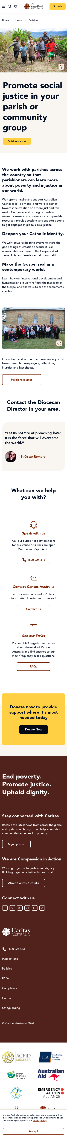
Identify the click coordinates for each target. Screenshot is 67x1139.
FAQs (5, 978)
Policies (7, 968)
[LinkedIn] (27, 908)
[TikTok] (42, 908)
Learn (18, 20)
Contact (7, 998)
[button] (61, 67)
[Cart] (15, 6)
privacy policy (39, 1121)
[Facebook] (5, 908)
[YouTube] (34, 908)
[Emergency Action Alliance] (51, 1093)
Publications (10, 959)
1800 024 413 (13, 949)
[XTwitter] (12, 908)
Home (5, 20)
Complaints (9, 988)
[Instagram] (20, 908)
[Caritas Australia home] (33, 932)
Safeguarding (11, 1008)
